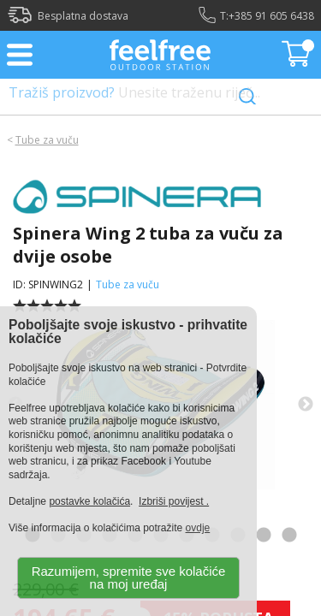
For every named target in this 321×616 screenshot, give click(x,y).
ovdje (198, 528)
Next (305, 404)
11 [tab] (289, 535)
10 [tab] (263, 535)
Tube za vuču (47, 140)
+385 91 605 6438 (271, 16)
